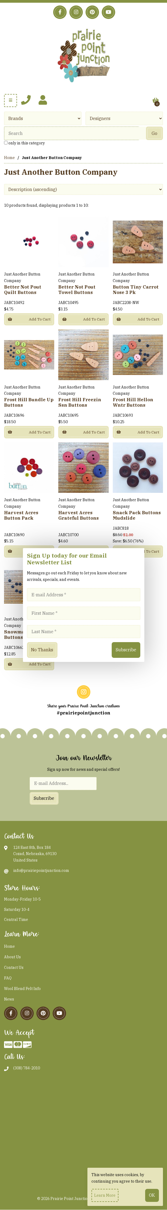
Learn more (104, 1195)
